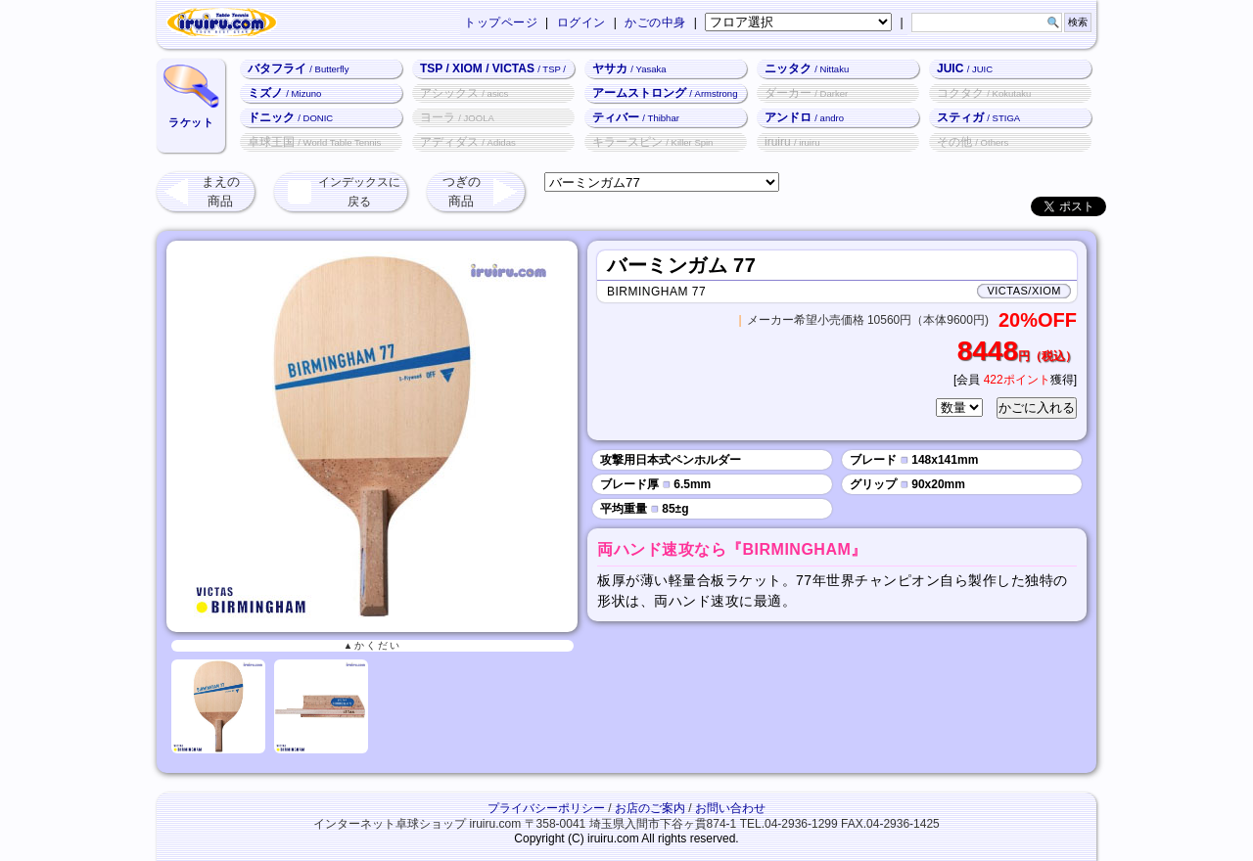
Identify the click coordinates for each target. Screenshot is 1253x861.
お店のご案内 (650, 808)
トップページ (500, 22)
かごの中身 (655, 22)
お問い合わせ (730, 808)
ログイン (581, 22)
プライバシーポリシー (546, 808)
